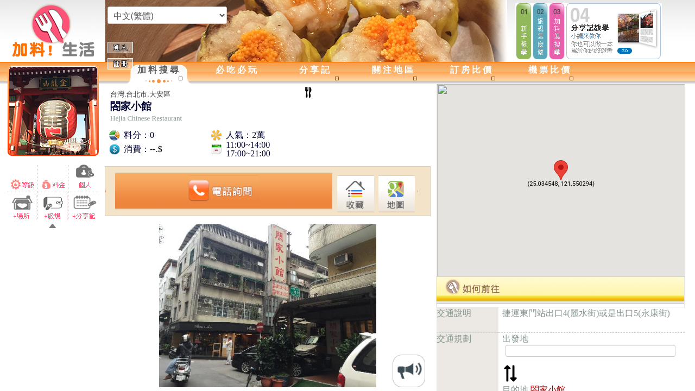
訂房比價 (472, 69)
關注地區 (393, 69)
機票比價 (550, 69)
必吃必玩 (237, 69)
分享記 (315, 69)
